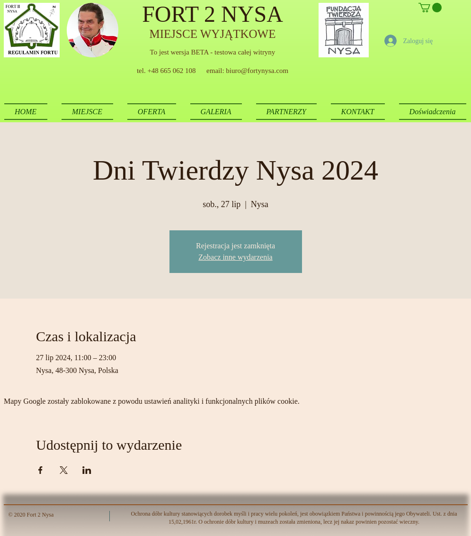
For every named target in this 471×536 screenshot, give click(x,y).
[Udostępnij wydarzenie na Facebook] (40, 470)
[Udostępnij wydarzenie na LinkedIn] (86, 470)
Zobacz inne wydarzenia (235, 257)
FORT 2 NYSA (212, 14)
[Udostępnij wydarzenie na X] (63, 470)
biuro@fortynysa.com (257, 70)
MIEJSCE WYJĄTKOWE (213, 33)
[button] (430, 7)
